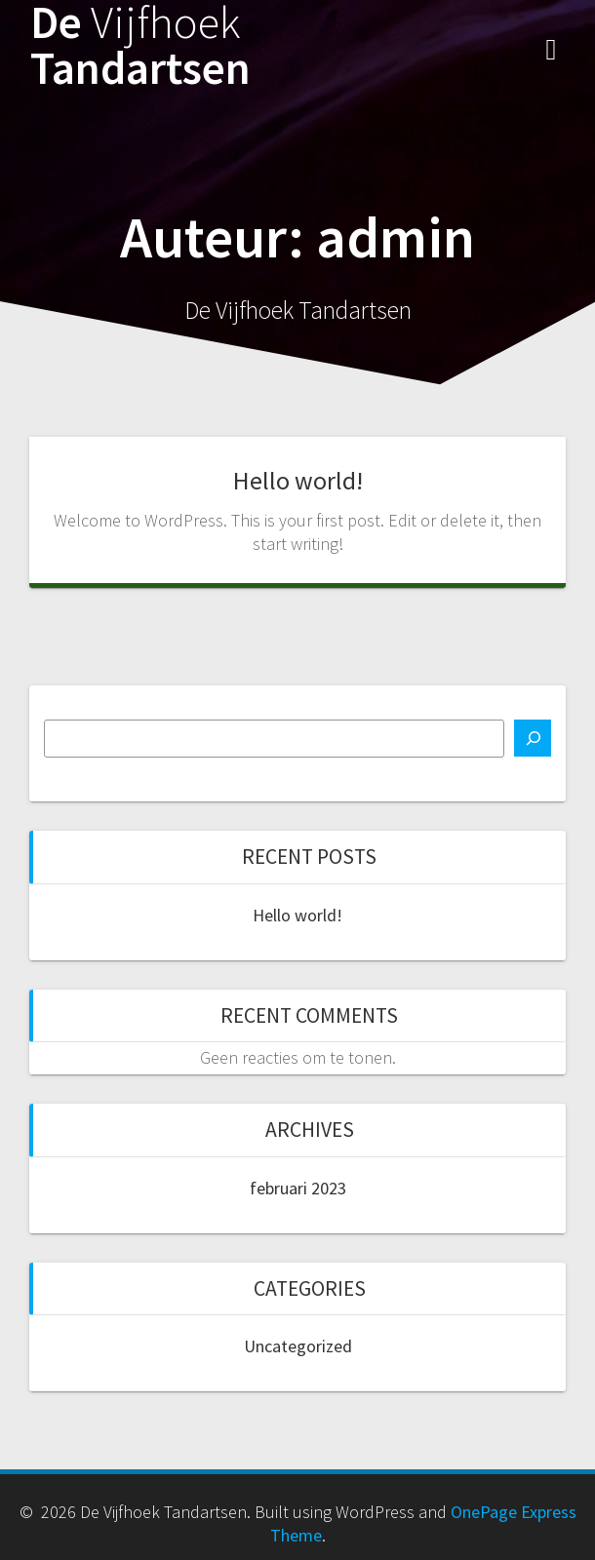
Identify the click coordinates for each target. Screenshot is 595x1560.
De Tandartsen (140, 46)
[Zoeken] (532, 738)
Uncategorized (298, 1346)
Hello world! (298, 480)
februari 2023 (298, 1188)
